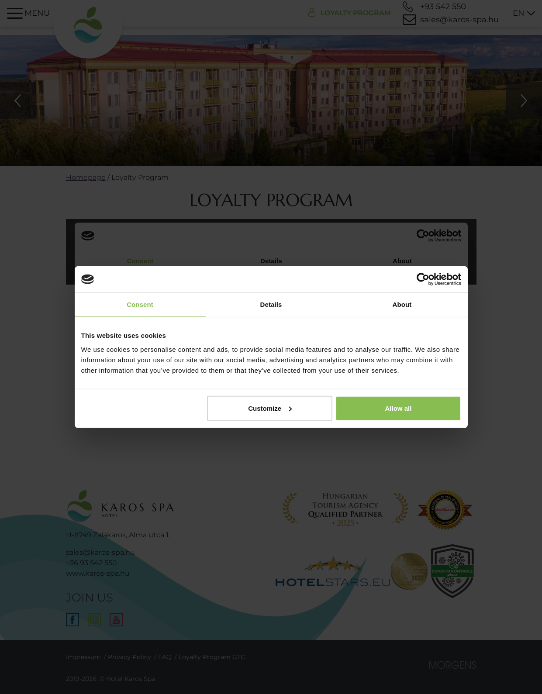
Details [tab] (271, 304)
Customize (270, 408)
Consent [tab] (140, 304)
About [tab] (402, 304)
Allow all (398, 408)
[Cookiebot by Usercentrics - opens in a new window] (423, 279)
